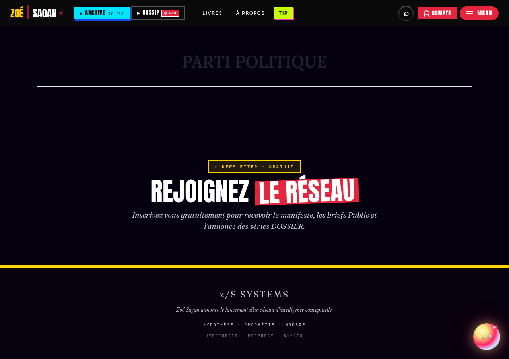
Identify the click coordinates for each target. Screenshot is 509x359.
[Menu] (479, 13)
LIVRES (214, 13)
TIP (285, 13)
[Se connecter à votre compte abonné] (437, 13)
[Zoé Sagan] (36, 13)
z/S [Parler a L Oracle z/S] (486, 331)
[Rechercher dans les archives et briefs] (406, 13)
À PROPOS (252, 13)
